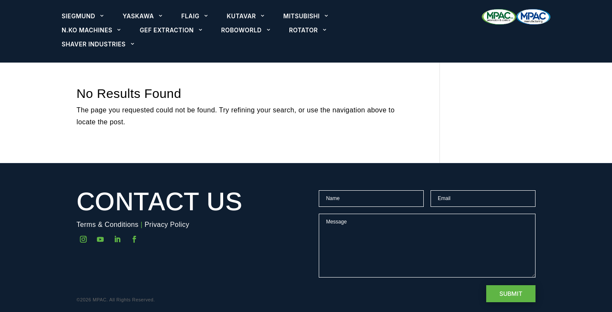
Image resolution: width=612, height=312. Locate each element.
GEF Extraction (167, 30)
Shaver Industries (94, 44)
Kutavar (241, 16)
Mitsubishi (301, 16)
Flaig (190, 16)
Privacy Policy (166, 224)
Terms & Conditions (107, 224)
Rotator (303, 30)
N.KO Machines (87, 30)
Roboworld (241, 30)
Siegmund (78, 16)
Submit (510, 293)
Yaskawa (138, 16)
